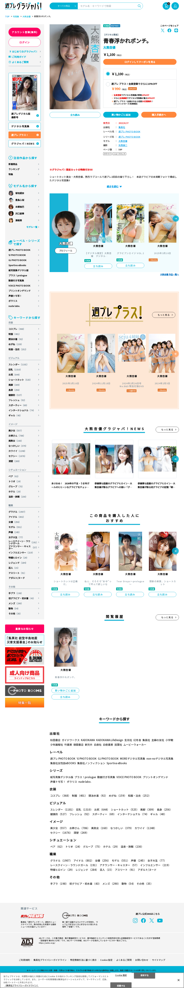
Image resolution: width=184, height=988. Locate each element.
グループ (16, 486)
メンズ (15, 603)
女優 (14, 522)
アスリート (17, 573)
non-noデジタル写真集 (159, 758)
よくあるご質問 (20, 62)
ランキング (14, 169)
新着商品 (12, 164)
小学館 (169, 740)
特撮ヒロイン (18, 557)
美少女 (15, 430)
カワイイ (17, 451)
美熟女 (15, 440)
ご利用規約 (24, 960)
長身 (14, 390)
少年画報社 (56, 744)
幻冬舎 (137, 740)
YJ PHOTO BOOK (17, 255)
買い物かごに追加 (120, 114)
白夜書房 (108, 744)
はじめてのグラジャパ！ (25, 51)
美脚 (14, 384)
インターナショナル (21, 410)
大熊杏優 (26, 16)
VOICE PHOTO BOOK (19, 285)
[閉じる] (178, 980)
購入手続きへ (159, 114)
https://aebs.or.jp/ (47, 943)
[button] (176, 219)
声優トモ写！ (15, 295)
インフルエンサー (21, 552)
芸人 (14, 567)
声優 (14, 532)
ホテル (15, 491)
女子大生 (16, 537)
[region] (92, 980)
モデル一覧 (31, 227)
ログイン (24, 42)
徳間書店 (78, 744)
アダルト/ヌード (16, 577)
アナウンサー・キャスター (23, 547)
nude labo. (14, 306)
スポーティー (18, 405)
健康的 (15, 395)
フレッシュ (17, 400)
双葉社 (118, 744)
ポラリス (12, 300)
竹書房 (68, 744)
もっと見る (164, 314)
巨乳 (15, 369)
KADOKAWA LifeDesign (109, 740)
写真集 (16, 16)
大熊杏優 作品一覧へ (169, 274)
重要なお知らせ (24, 628)
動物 (14, 608)
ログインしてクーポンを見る (139, 62)
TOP (7, 16)
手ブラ (15, 593)
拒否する (145, 975)
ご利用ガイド (19, 56)
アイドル (16, 516)
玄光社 (128, 740)
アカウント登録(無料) (24, 32)
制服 (14, 334)
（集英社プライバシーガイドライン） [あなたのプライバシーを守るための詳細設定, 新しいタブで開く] (21, 985)
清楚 (14, 461)
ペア (14, 476)
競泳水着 (16, 339)
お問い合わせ (141, 960)
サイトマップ (158, 960)
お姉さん (16, 435)
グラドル (17, 511)
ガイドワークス (71, 740)
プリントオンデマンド (19, 290)
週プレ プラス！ (19, 135)
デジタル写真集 (20, 126)
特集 (10, 174)
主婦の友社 (157, 740)
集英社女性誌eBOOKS (63, 763)
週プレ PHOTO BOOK (19, 250)
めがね (15, 344)
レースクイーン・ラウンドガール (23, 542)
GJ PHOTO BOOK (17, 260)
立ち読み (75, 115)
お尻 (14, 374)
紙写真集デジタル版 (18, 270)
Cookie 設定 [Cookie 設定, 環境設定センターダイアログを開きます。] (121, 975)
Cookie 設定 (106, 960)
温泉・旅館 (17, 496)
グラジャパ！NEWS (22, 143)
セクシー (17, 456)
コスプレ (16, 329)
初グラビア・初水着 (21, 598)
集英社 (121, 127)
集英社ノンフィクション (91, 763)
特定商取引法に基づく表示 (83, 960)
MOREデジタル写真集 (132, 758)
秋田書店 (55, 740)
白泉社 (98, 744)
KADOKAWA (88, 740)
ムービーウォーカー (134, 744)
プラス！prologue (17, 275)
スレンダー (18, 364)
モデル (15, 527)
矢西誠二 (122, 145)
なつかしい (17, 445)
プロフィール (65, 250)
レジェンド (17, 562)
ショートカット (20, 379)
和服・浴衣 (17, 349)
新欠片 (89, 744)
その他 (15, 613)
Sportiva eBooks (17, 265)
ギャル (15, 415)
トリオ (15, 481)
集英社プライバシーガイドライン (50, 960)
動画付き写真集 (16, 280)
